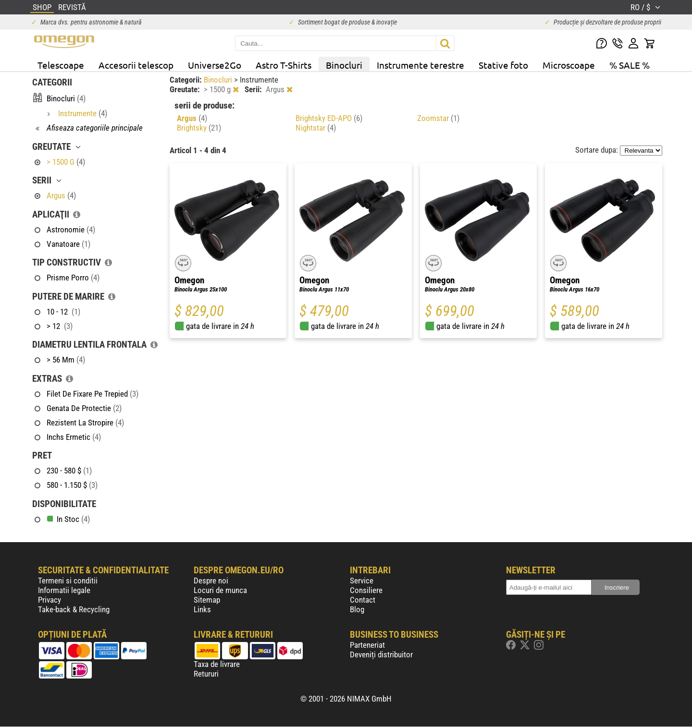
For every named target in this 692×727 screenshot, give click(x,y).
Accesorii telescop (136, 65)
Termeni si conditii (68, 580)
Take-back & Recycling (74, 609)
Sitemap (207, 600)
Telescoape (60, 65)
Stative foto (503, 65)
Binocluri (344, 65)
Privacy (49, 600)
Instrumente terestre (420, 65)
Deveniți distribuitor (381, 654)
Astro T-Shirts (283, 65)
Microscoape (569, 65)
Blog (357, 609)
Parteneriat (367, 645)
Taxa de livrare (217, 664)
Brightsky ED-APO (329, 118)
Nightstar (316, 128)
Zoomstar (438, 118)
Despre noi (211, 580)
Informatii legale (64, 590)
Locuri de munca (220, 590)
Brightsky (199, 128)
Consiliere (366, 590)
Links (202, 609)
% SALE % (629, 65)
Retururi (206, 674)
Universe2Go (214, 65)
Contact (362, 600)
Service (361, 580)
